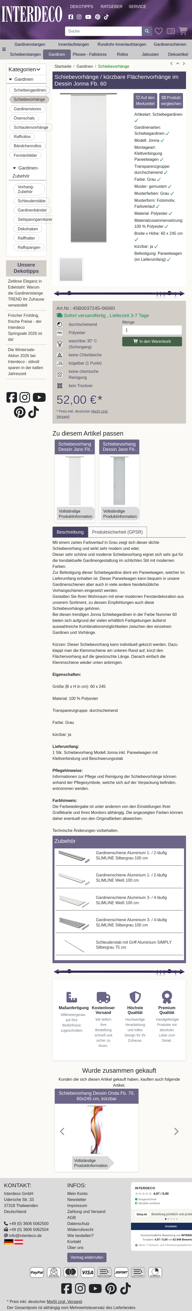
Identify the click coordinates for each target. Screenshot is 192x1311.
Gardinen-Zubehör (25, 171)
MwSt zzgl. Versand (64, 1301)
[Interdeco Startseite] (32, 14)
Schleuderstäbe (32, 201)
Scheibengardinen (30, 90)
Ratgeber (111, 7)
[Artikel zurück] (171, 64)
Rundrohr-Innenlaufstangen (122, 44)
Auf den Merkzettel (145, 101)
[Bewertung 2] (168, 1219)
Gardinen (56, 54)
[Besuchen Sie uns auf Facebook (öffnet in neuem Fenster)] (70, 16)
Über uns (75, 1247)
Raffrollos (22, 137)
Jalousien (150, 54)
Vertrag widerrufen (86, 1257)
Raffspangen (29, 247)
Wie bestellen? (80, 1235)
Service (137, 7)
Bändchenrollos (27, 146)
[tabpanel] (119, 687)
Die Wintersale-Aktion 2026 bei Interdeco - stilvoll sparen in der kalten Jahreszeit (25, 362)
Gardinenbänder (32, 210)
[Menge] (152, 330)
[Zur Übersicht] (177, 64)
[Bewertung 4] (174, 1219)
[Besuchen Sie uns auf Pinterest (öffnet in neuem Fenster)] (98, 16)
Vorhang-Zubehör (26, 189)
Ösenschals (24, 118)
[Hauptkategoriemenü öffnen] (4, 49)
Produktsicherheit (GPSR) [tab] (117, 532)
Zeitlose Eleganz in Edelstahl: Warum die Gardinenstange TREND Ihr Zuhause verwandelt (26, 293)
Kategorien (24, 69)
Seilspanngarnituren (35, 219)
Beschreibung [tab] (70, 532)
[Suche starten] (147, 31)
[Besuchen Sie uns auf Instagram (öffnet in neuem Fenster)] (79, 16)
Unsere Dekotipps (26, 268)
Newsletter (76, 1199)
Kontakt (74, 1241)
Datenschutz (78, 1223)
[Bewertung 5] (177, 1219)
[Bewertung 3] (171, 1219)
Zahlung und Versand (86, 1211)
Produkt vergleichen (171, 101)
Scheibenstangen (25, 54)
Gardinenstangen (29, 44)
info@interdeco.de (25, 1235)
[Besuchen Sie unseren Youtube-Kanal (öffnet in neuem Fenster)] (88, 16)
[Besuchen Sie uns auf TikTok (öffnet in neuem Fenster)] (106, 16)
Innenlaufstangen (73, 44)
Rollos (122, 54)
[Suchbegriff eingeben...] (103, 31)
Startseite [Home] (63, 66)
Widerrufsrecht (80, 1229)
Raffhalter (26, 238)
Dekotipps (81, 7)
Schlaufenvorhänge (31, 127)
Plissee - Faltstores (90, 54)
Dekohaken (28, 229)
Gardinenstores (27, 109)
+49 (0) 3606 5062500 (28, 1223)
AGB (71, 1217)
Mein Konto (77, 1193)
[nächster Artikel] (184, 64)
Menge (128, 322)
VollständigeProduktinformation (75, 514)
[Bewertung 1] (165, 1219)
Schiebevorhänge (29, 99)
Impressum (77, 1205)
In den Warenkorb (152, 341)
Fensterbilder (25, 155)
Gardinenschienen (170, 44)
